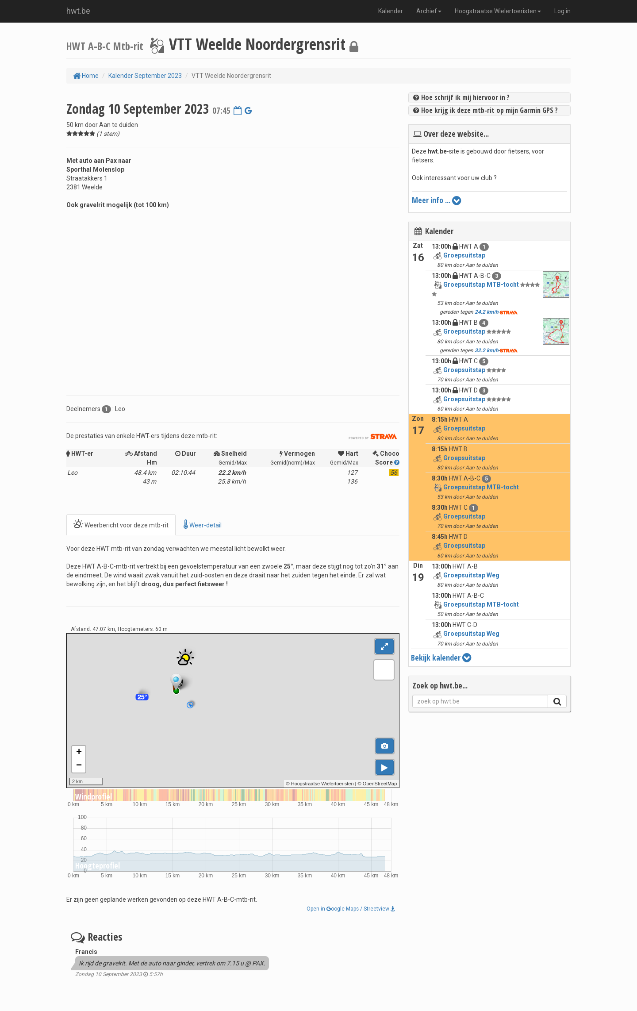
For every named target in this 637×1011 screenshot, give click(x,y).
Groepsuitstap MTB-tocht (481, 284)
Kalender (390, 11)
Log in (562, 11)
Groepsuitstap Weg (471, 575)
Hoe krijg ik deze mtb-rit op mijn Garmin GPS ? (485, 110)
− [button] (79, 766)
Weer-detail (203, 524)
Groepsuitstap (464, 255)
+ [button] (79, 752)
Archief (428, 11)
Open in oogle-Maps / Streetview (351, 909)
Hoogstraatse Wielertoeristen (498, 11)
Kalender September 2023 (145, 75)
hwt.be (78, 10)
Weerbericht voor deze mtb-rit (121, 524)
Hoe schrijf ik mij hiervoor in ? (461, 97)
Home (86, 75)
